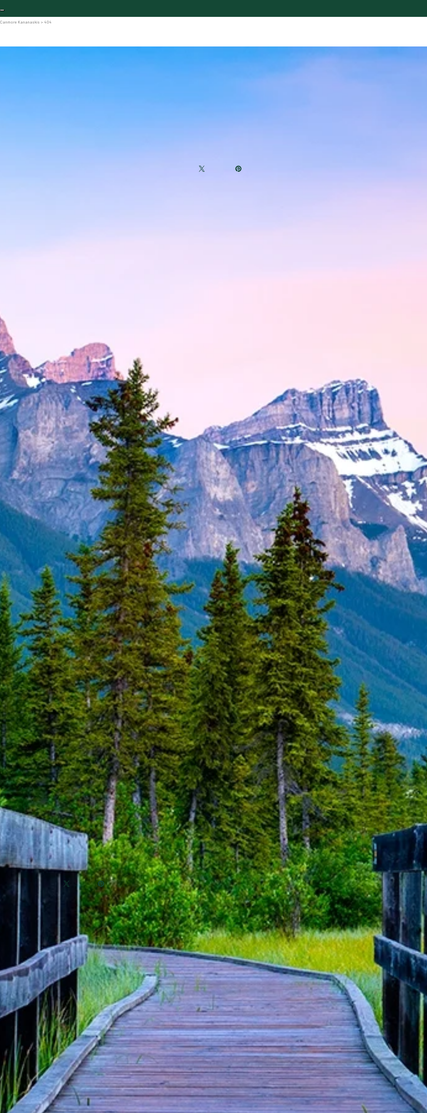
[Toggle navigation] (2, 10)
